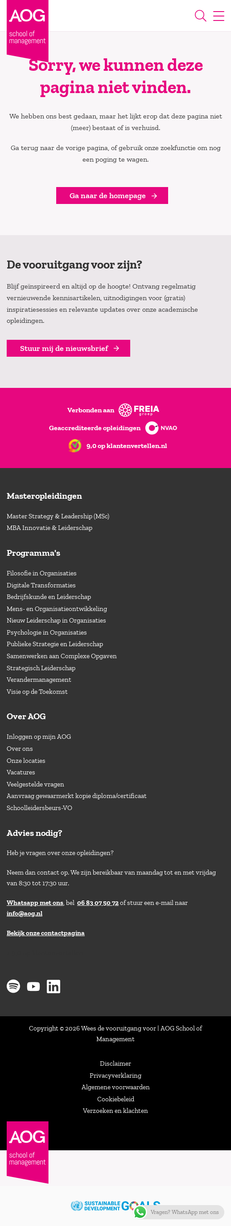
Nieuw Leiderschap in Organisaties (56, 620)
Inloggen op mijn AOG (39, 737)
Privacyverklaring (115, 1075)
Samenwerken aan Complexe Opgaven (62, 656)
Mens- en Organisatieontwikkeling (57, 609)
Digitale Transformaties (41, 585)
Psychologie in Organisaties (47, 632)
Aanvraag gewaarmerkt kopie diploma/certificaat (77, 796)
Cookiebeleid (115, 1099)
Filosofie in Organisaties (42, 573)
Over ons (20, 749)
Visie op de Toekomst (37, 692)
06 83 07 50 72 (98, 903)
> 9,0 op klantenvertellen (45, 953)
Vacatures (21, 772)
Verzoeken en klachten (115, 1111)
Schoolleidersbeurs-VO (39, 808)
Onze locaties (26, 761)
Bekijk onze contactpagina (46, 933)
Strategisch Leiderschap (41, 668)
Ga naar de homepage (108, 195)
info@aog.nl (24, 913)
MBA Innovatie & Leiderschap (49, 528)
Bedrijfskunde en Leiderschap (49, 597)
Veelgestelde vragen (35, 784)
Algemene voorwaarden (116, 1087)
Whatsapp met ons (35, 903)
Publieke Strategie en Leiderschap (55, 644)
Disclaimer (115, 1063)
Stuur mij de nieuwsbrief (64, 348)
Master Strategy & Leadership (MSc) (58, 516)
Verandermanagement (39, 680)
